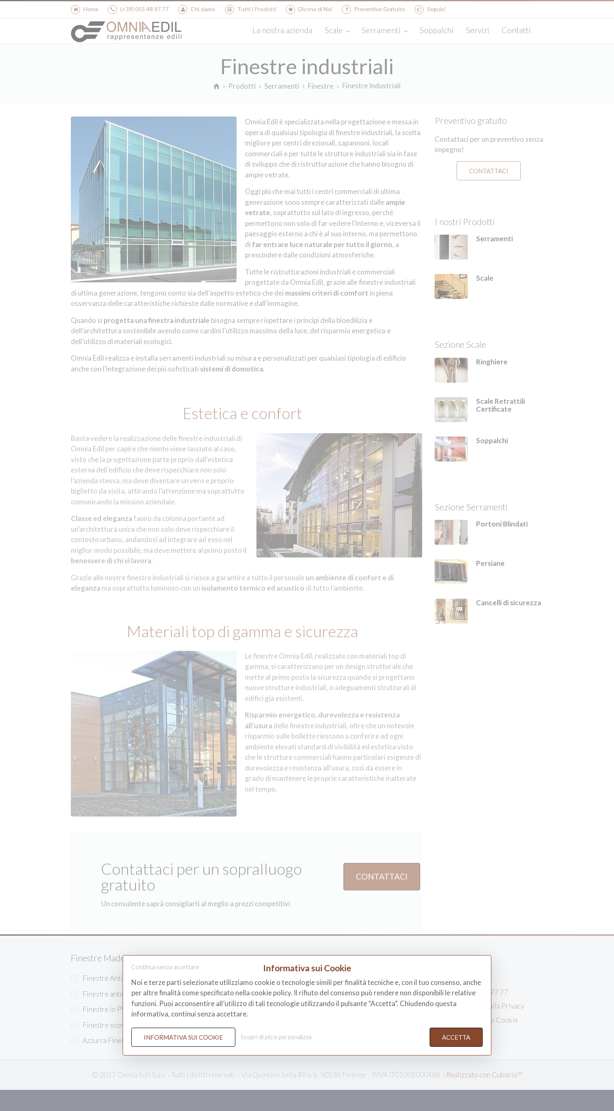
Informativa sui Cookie (183, 1037)
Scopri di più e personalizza (276, 1037)
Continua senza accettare (165, 967)
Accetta (456, 1037)
